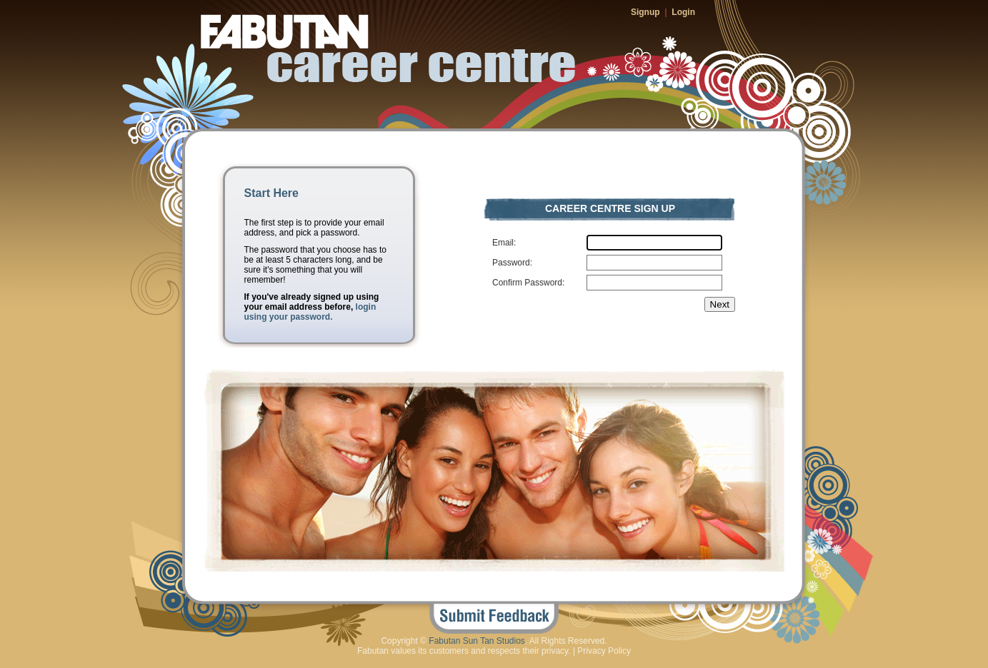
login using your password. (310, 312)
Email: (504, 243)
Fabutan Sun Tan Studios (477, 641)
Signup (645, 12)
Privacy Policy (604, 651)
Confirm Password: (528, 283)
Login (683, 12)
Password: (512, 263)
